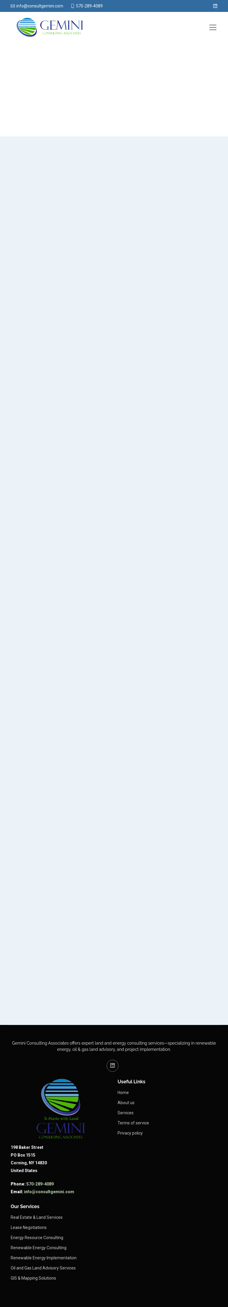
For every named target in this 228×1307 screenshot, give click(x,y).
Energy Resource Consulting (37, 1238)
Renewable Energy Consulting (38, 1248)
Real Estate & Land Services (37, 1217)
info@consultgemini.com (49, 1191)
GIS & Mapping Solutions (33, 1278)
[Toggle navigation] (212, 27)
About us (126, 1103)
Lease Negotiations (29, 1227)
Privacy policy (130, 1133)
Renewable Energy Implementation (44, 1258)
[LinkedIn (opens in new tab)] (215, 6)
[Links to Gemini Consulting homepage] (60, 1108)
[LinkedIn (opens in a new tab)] (112, 1066)
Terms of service (133, 1123)
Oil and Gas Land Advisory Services (43, 1268)
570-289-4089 (40, 1184)
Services (126, 1113)
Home (123, 1092)
